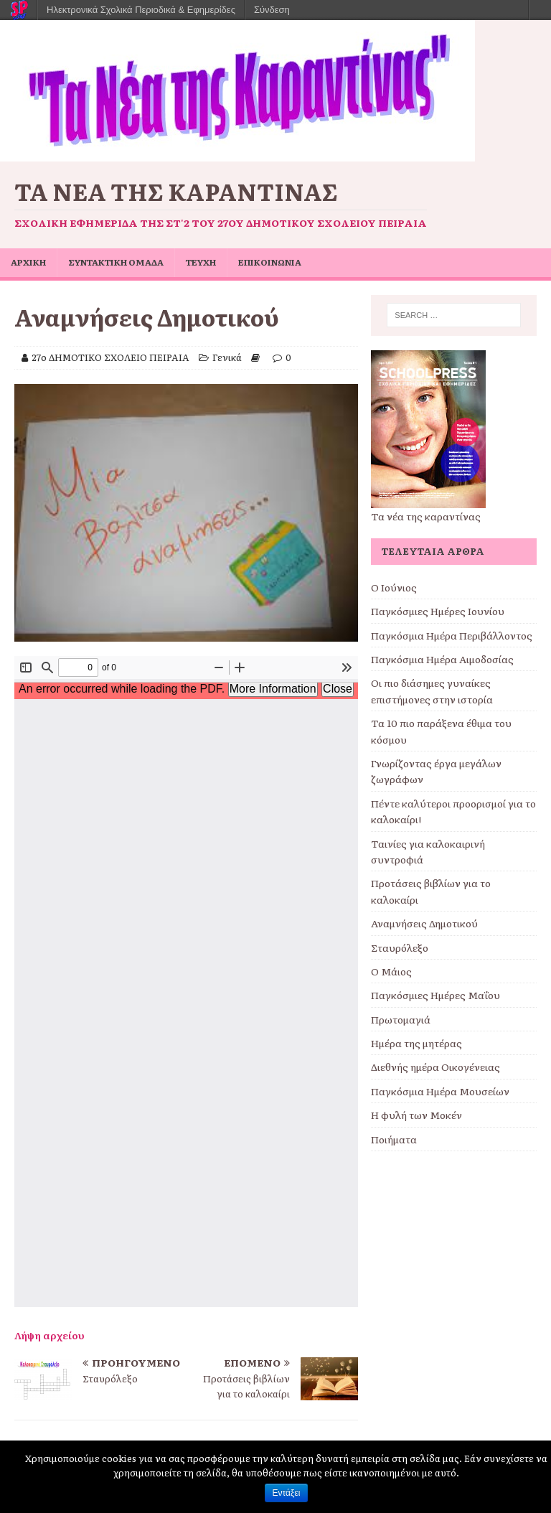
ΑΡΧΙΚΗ (28, 262)
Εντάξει (287, 1493)
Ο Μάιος (391, 971)
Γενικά (227, 357)
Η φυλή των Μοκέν (416, 1114)
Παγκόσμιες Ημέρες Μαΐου (435, 995)
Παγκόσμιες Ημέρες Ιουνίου (437, 611)
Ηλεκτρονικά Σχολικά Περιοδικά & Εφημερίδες (141, 9)
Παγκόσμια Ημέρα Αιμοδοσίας (442, 659)
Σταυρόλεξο (399, 947)
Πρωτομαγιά (400, 1019)
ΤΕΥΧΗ (201, 262)
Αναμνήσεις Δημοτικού (424, 923)
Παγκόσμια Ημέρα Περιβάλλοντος (451, 635)
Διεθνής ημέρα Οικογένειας (435, 1066)
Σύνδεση (272, 9)
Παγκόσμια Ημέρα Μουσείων (440, 1091)
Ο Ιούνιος (394, 587)
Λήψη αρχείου (49, 1335)
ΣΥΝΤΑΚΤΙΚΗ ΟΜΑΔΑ (116, 262)
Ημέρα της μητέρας (416, 1043)
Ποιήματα (394, 1139)
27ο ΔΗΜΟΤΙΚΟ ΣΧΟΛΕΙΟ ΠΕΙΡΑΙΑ (110, 357)
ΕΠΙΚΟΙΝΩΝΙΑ (269, 262)
